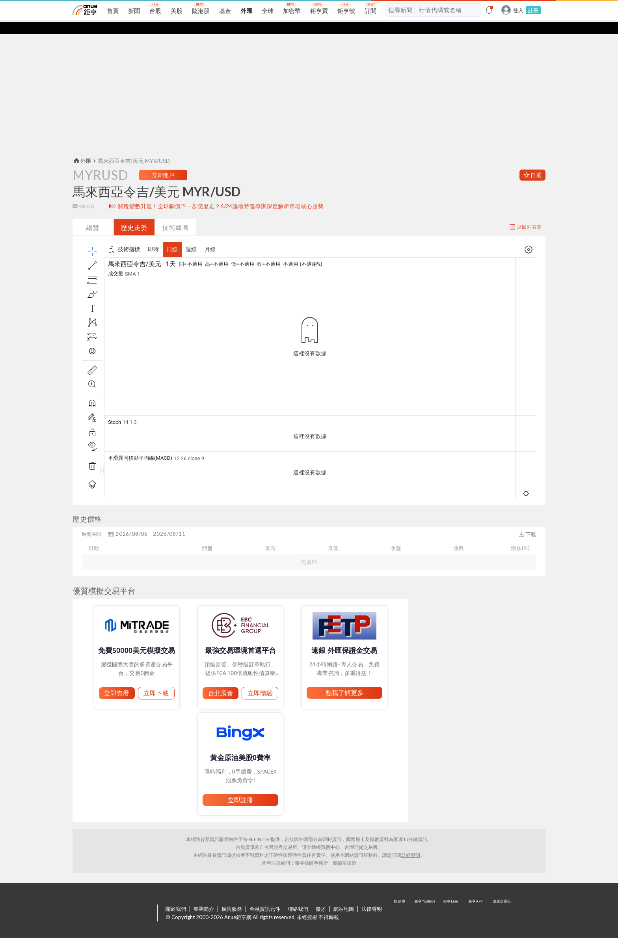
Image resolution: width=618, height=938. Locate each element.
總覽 (93, 214)
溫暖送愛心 (501, 901)
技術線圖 (175, 214)
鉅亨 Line (451, 901)
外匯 (82, 148)
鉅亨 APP (476, 901)
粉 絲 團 (400, 901)
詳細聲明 (410, 842)
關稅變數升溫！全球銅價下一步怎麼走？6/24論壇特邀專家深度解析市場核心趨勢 (221, 193)
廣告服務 (232, 896)
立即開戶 (163, 162)
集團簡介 (204, 896)
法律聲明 (371, 896)
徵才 (321, 896)
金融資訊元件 (264, 896)
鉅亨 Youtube (425, 901)
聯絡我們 (298, 896)
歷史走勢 (134, 214)
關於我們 (176, 896)
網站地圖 (343, 896)
